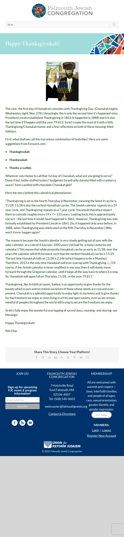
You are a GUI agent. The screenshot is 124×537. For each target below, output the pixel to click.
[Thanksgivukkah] (62, 81)
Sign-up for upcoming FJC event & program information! (22, 390)
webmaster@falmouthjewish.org (66, 406)
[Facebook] (15, 423)
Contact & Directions (62, 414)
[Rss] (22, 423)
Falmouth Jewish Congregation (66, 451)
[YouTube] (30, 423)
